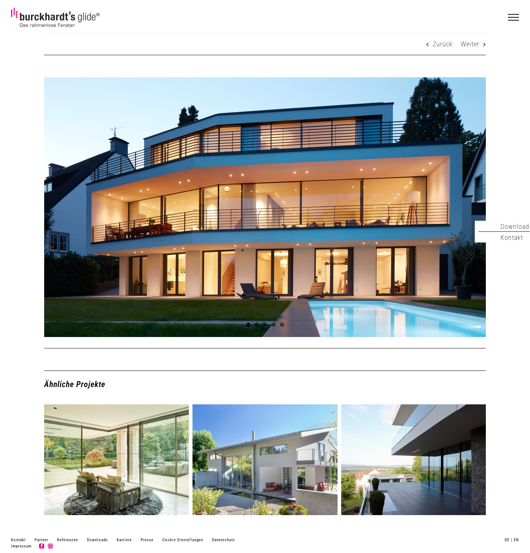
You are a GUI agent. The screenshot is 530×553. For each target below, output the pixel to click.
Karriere (124, 540)
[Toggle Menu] (513, 17)
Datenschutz (223, 540)
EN (516, 540)
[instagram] (50, 546)
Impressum (21, 546)
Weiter (470, 44)
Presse (147, 540)
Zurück (443, 44)
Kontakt (18, 540)
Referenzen (67, 540)
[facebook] (41, 546)
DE (507, 540)
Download (515, 226)
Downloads (97, 540)
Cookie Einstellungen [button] (182, 540)
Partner (41, 540)
